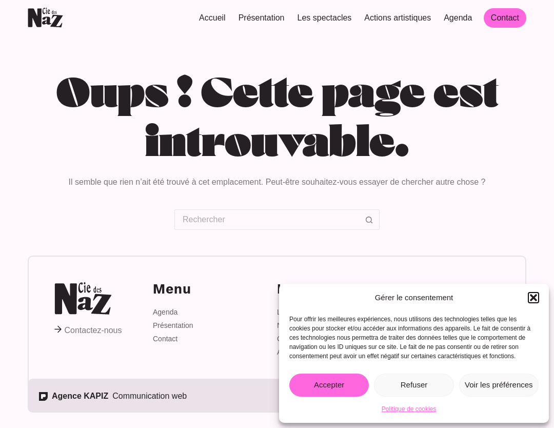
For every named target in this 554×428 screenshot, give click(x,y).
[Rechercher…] (266, 219)
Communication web (113, 396)
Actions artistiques (397, 17)
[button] (533, 298)
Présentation (262, 17)
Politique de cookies (409, 409)
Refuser (414, 384)
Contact (505, 17)
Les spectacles (325, 17)
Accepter (329, 384)
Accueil (212, 17)
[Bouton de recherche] (369, 219)
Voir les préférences (499, 384)
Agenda (458, 17)
